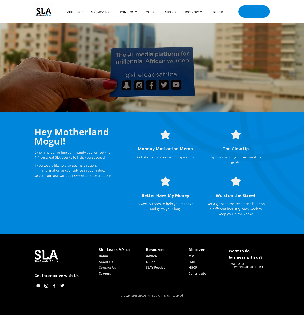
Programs (128, 12)
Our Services (102, 12)
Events (151, 12)
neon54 (179, 310)
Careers (170, 12)
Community (192, 12)
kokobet (125, 310)
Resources (217, 12)
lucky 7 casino (162, 310)
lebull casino (141, 310)
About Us (75, 12)
